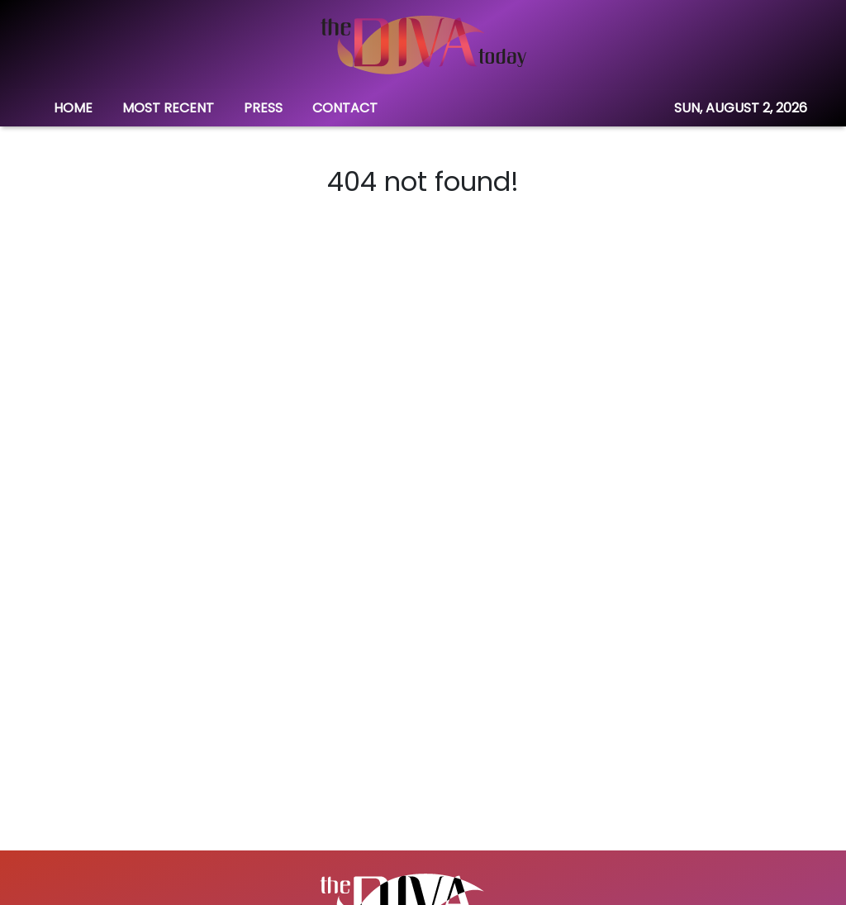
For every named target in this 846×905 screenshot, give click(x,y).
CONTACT (345, 107)
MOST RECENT (168, 107)
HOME (73, 107)
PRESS (263, 107)
